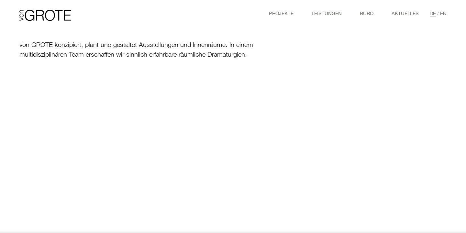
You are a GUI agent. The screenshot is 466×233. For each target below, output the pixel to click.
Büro (366, 13)
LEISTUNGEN (327, 13)
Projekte (281, 13)
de (433, 13)
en (443, 13)
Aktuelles (405, 13)
